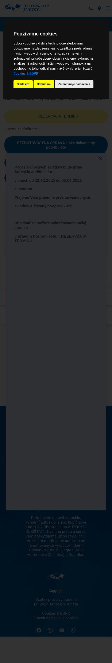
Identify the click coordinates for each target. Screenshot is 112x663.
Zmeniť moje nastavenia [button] (74, 84)
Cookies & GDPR (25, 74)
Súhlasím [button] (23, 84)
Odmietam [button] (44, 84)
